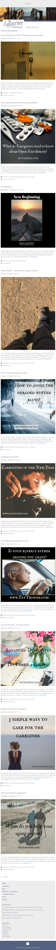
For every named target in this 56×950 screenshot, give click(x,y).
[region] (28, 18)
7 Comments (7, 365)
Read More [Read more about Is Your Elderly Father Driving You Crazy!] (28, 611)
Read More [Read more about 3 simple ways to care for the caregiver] (36, 779)
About (4, 897)
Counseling (5, 886)
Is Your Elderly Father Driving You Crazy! (15, 541)
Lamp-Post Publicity (35, 947)
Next (6, 877)
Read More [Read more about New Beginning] (33, 257)
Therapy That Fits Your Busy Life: (10, 912)
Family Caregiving (15, 177)
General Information (16, 93)
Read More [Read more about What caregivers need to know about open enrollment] (42, 173)
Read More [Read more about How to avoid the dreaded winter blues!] (42, 443)
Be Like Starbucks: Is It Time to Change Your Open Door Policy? (22, 35)
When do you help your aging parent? (13, 793)
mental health (5, 931)
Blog (3, 889)
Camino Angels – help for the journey (11, 917)
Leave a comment (8, 95)
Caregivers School (8, 894)
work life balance (6, 936)
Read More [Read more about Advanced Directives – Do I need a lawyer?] (43, 695)
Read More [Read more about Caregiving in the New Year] (49, 527)
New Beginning (6, 187)
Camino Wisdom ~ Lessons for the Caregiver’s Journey (19, 271)
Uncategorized (21, 261)
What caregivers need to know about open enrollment (19, 103)
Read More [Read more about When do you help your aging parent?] (27, 863)
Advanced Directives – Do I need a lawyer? (15, 625)
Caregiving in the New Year (10, 457)
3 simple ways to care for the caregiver (13, 709)
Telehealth (4, 932)
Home (4, 883)
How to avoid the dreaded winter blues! (14, 373)
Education (6, 93)
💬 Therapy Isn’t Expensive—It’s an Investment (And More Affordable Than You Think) (23, 910)
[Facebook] (27, 943)
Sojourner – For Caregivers (10, 891)
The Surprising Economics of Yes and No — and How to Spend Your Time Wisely (22, 907)
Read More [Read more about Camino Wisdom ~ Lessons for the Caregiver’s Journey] (48, 359)
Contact (4, 899)
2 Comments (7, 263)
